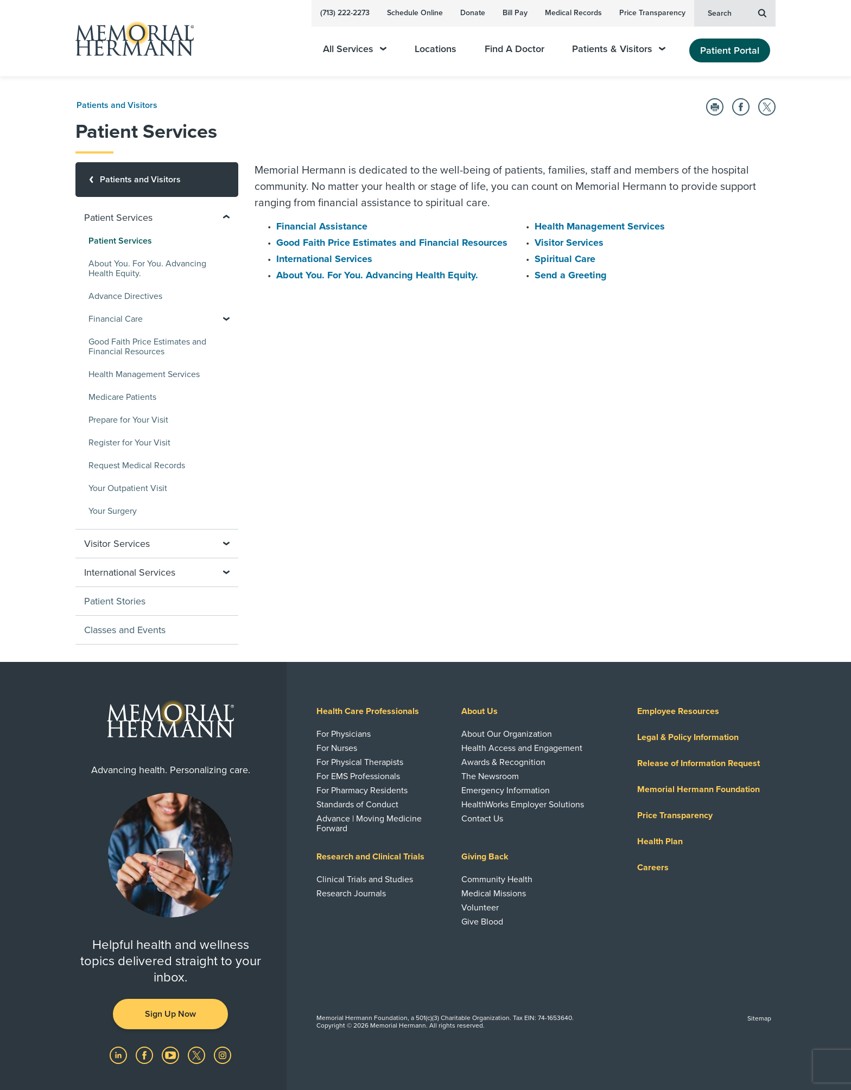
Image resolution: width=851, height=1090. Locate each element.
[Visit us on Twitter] (197, 1054)
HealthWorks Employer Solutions (522, 804)
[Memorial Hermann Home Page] (129, 38)
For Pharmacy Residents (362, 790)
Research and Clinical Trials (370, 856)
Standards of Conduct (357, 804)
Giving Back (485, 856)
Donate (472, 12)
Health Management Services (600, 226)
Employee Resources (678, 711)
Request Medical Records (136, 465)
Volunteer (480, 908)
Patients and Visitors (117, 105)
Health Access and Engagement (521, 748)
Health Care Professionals (367, 711)
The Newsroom (490, 776)
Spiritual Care (565, 259)
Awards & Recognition (503, 762)
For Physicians (343, 734)
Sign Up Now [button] (170, 1014)
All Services (354, 49)
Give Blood (482, 922)
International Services (324, 259)
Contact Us (482, 819)
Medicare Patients (122, 397)
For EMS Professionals (358, 776)
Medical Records (573, 12)
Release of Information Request (698, 763)
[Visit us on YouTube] (171, 1054)
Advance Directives (125, 296)
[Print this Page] (714, 107)
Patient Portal (729, 50)
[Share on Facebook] (741, 107)
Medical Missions (493, 893)
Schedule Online (415, 12)
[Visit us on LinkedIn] (119, 1054)
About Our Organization (506, 734)
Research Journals (351, 893)
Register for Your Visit (129, 442)
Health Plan (660, 841)
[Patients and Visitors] (156, 179)
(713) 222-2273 (345, 12)
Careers (653, 867)
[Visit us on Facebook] (145, 1054)
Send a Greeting (571, 275)
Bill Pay (515, 12)
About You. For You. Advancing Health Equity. (377, 275)
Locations (435, 49)
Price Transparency (652, 12)
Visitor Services (569, 242)
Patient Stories (114, 601)
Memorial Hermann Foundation (698, 789)
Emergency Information (505, 790)
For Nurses (336, 748)
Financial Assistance (321, 226)
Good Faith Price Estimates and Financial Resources (391, 242)
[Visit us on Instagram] (222, 1054)
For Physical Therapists (359, 762)
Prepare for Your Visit (128, 420)
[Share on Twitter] (767, 107)
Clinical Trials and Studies (364, 879)
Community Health (496, 879)
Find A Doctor (514, 49)
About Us (479, 711)
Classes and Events (125, 630)
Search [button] (737, 12)
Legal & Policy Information (688, 737)
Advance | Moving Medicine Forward (369, 823)
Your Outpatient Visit (127, 488)
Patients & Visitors (618, 49)
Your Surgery (112, 511)
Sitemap (759, 1018)
